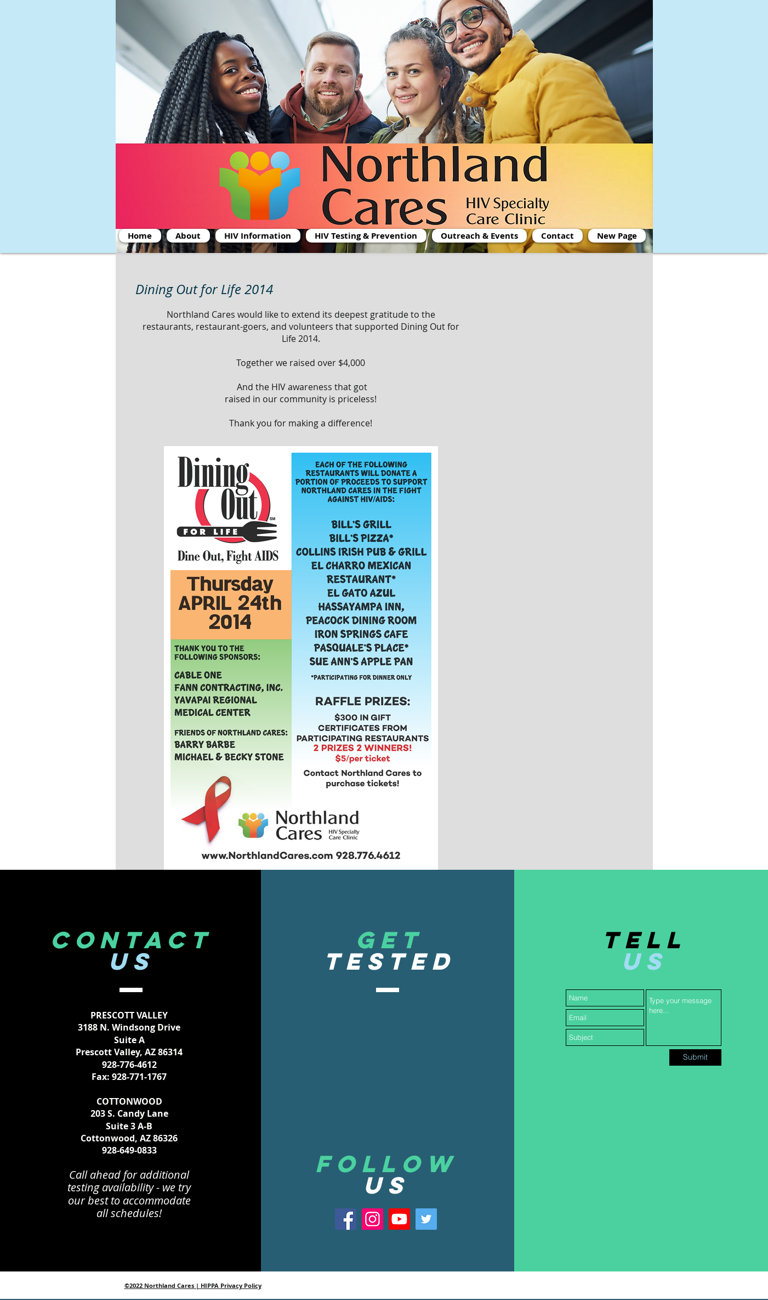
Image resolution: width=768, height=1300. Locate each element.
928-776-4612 (129, 1065)
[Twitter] (426, 1219)
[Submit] (695, 1057)
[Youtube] (399, 1219)
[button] (479, 236)
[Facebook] (345, 1219)
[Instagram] (372, 1219)
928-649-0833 (129, 1150)
